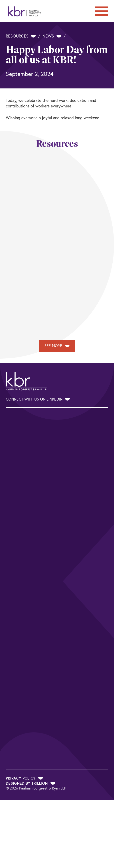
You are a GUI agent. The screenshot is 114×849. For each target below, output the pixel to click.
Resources (21, 36)
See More (57, 345)
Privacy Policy (24, 778)
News (51, 36)
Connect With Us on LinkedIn (38, 399)
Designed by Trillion (30, 783)
